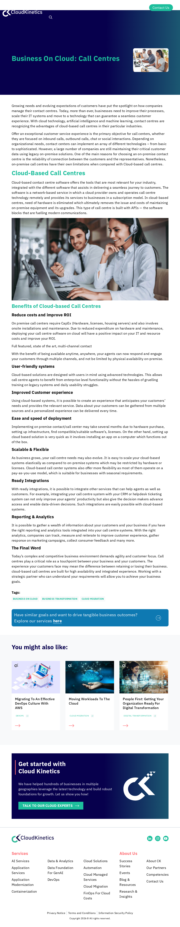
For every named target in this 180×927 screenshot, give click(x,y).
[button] (51, 18)
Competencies (157, 874)
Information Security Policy (116, 913)
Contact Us (161, 7)
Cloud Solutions (96, 861)
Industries (83, 8)
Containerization (24, 891)
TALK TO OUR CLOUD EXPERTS (48, 805)
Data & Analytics (60, 861)
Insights (108, 8)
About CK (153, 861)
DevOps (20, 715)
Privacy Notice (56, 913)
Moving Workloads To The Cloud (89, 701)
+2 (27, 716)
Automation (93, 867)
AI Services (20, 861)
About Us (134, 8)
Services (56, 8)
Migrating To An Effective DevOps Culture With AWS (35, 703)
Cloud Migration (79, 715)
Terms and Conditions (82, 913)
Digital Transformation (137, 715)
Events (124, 872)
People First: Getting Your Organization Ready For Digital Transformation (143, 703)
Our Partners (156, 867)
